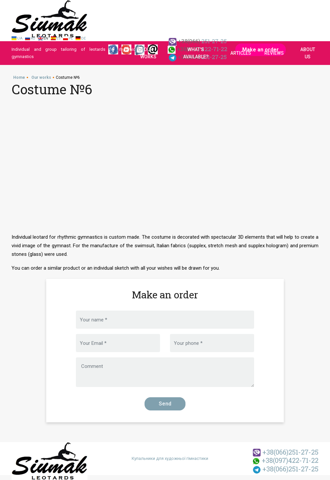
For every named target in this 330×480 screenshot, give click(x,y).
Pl (71, 38)
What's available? (196, 53)
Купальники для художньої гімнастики (170, 458)
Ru (33, 38)
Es (58, 38)
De (83, 38)
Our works (148, 53)
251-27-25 (285, 452)
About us (307, 53)
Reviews (274, 53)
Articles (240, 53)
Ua (19, 38)
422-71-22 (285, 460)
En (46, 38)
